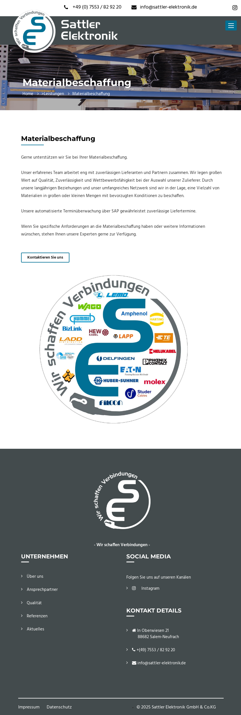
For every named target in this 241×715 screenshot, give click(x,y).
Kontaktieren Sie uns (45, 257)
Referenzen (37, 616)
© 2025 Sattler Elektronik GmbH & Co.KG (176, 707)
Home (27, 94)
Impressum (29, 707)
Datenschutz (59, 707)
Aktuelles (35, 629)
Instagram (145, 588)
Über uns (35, 576)
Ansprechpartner (42, 589)
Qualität (34, 603)
